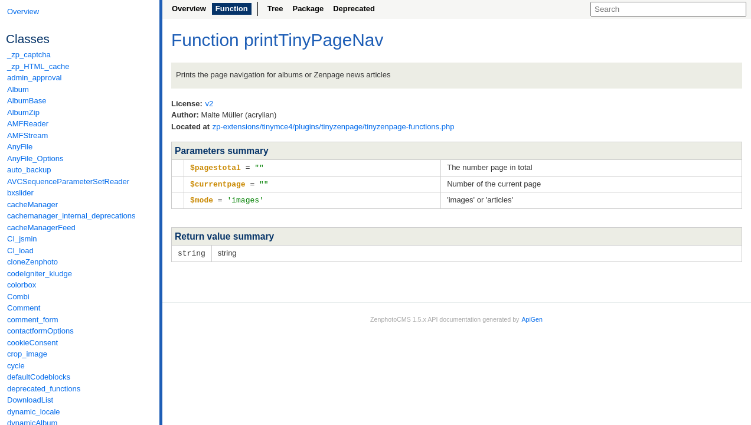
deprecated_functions (43, 388)
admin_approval (34, 77)
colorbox (21, 284)
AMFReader (27, 123)
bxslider (20, 192)
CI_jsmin (22, 238)
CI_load (20, 250)
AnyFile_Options (35, 158)
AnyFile (19, 146)
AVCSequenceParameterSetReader (68, 181)
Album (18, 89)
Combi (18, 296)
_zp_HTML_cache (38, 66)
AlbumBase (26, 100)
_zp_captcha (29, 54)
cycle (16, 365)
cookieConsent (32, 342)
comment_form (32, 319)
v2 (209, 103)
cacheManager (32, 204)
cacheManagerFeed (41, 227)
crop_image (27, 353)
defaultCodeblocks (38, 376)
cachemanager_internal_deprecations (71, 215)
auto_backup (29, 169)
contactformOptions (40, 330)
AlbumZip (23, 112)
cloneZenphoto (32, 261)
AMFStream (27, 135)
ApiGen (532, 317)
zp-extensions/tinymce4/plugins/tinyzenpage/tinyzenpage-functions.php (334, 126)
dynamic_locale (33, 411)
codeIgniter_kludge (39, 273)
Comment (23, 307)
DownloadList (30, 399)
